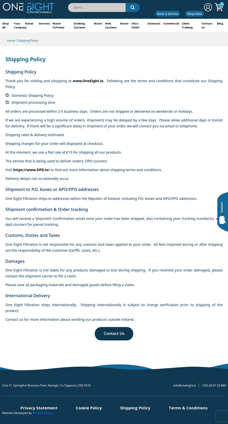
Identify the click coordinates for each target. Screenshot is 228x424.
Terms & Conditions (188, 407)
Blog (220, 23)
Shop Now (194, 14)
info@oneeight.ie (184, 385)
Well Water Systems (117, 25)
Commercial (171, 23)
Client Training (187, 25)
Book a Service (167, 14)
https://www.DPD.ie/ (31, 169)
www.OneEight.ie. (88, 80)
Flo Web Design (42, 413)
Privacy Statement (39, 407)
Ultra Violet (135, 25)
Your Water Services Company (32, 25)
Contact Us (207, 25)
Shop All (5, 25)
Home (11, 41)
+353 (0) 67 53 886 (214, 385)
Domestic (154, 23)
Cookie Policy (89, 407)
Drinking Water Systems (88, 25)
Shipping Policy (135, 407)
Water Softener (59, 25)
